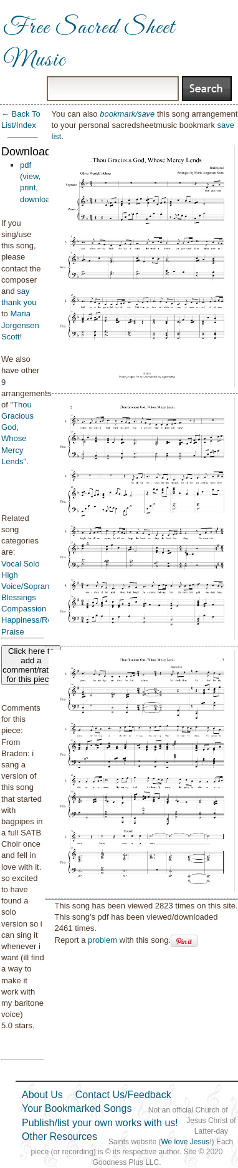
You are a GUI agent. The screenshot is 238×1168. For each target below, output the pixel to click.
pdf (25, 165)
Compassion (23, 608)
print (28, 187)
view (30, 176)
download (37, 199)
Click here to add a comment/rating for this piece (31, 665)
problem (102, 940)
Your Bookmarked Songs (76, 1108)
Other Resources (59, 1136)
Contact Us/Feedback (123, 1094)
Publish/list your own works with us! (100, 1122)
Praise (12, 631)
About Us (42, 1094)
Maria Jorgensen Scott (20, 325)
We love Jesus (185, 1141)
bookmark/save (127, 114)
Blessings (18, 597)
